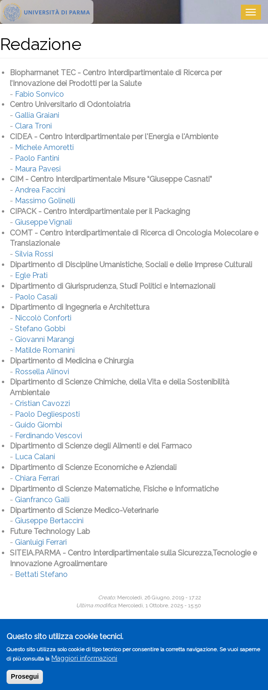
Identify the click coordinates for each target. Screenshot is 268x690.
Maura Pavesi (38, 168)
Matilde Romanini (45, 350)
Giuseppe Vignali (43, 222)
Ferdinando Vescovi (48, 435)
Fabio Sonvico (39, 94)
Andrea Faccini (40, 189)
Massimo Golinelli (45, 200)
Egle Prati (31, 275)
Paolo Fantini (37, 158)
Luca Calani (35, 456)
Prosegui (25, 679)
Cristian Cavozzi (42, 403)
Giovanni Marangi (44, 339)
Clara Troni (33, 125)
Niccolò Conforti (43, 317)
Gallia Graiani (37, 115)
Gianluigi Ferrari (41, 542)
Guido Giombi (38, 424)
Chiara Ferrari (37, 478)
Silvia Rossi (34, 253)
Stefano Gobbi (40, 328)
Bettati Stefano (41, 574)
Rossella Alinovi (42, 371)
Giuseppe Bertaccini (49, 520)
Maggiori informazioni (84, 661)
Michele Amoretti (44, 147)
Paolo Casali (36, 296)
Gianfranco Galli (42, 499)
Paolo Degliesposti (47, 414)
